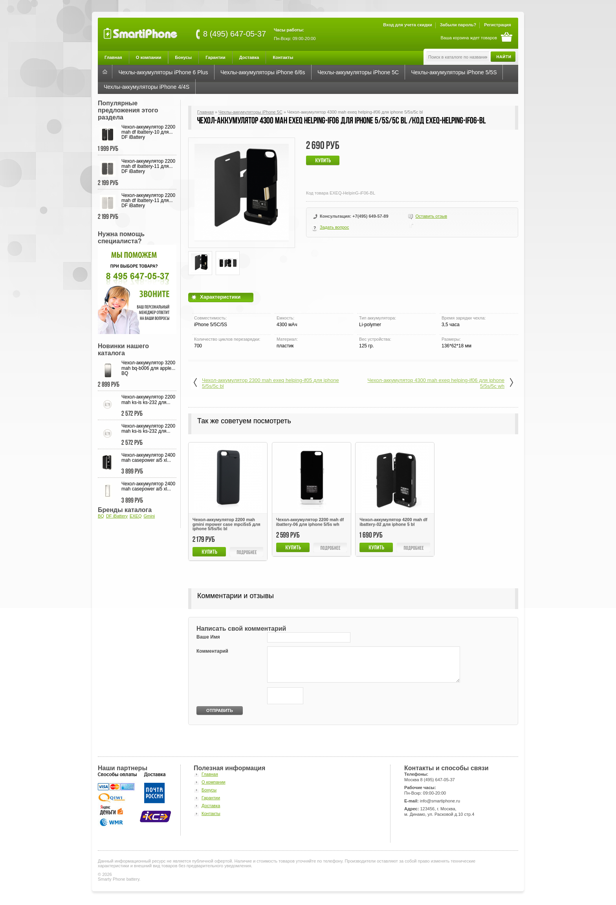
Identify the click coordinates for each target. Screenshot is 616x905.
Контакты (283, 57)
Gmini (149, 516)
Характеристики (220, 297)
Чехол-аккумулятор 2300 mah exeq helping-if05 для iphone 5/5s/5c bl (265, 383)
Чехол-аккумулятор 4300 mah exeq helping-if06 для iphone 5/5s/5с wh (441, 383)
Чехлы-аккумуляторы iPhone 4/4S (146, 87)
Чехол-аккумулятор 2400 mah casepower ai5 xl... (148, 457)
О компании (148, 57)
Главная (113, 57)
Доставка (249, 57)
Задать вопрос (334, 227)
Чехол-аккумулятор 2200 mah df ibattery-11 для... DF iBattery (148, 166)
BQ (101, 516)
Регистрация (497, 24)
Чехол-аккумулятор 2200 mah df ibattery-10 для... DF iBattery (148, 132)
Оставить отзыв (431, 216)
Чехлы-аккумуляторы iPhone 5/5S (454, 72)
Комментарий (212, 651)
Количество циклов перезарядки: (227, 339)
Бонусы (183, 57)
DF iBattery (117, 516)
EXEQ (136, 516)
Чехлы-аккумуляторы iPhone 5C (358, 72)
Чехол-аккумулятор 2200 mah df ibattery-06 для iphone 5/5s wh (310, 521)
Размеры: (451, 339)
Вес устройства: (375, 339)
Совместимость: (210, 318)
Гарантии (215, 57)
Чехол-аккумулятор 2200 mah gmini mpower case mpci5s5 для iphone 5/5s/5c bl (226, 524)
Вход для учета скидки (407, 24)
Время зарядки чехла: (464, 318)
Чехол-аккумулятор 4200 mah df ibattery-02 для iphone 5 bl (393, 521)
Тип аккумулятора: (377, 318)
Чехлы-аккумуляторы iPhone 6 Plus (163, 72)
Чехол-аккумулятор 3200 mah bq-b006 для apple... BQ (148, 368)
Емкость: (285, 318)
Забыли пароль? (458, 24)
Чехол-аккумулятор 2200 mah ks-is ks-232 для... (148, 399)
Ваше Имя (208, 637)
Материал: (287, 339)
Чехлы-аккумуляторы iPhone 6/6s (262, 72)
